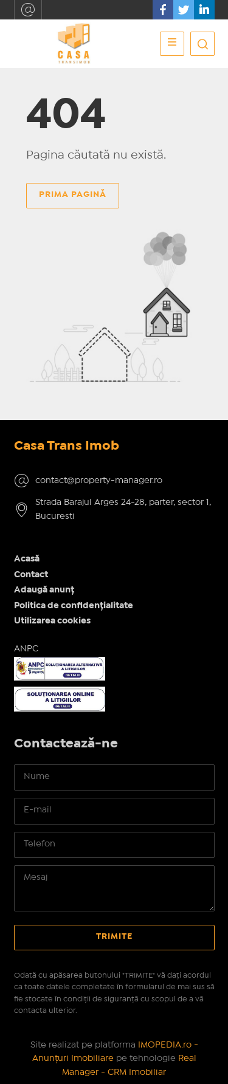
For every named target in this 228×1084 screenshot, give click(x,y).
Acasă (27, 559)
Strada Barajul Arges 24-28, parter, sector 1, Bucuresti (123, 509)
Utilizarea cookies (52, 621)
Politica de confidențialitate (73, 605)
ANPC (26, 649)
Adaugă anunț (44, 590)
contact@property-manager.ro (28, 9)
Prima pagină (72, 194)
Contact (31, 574)
